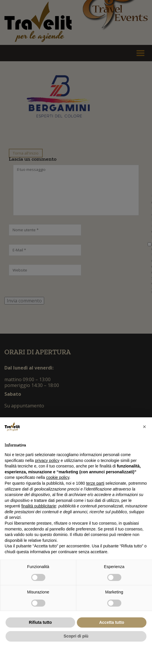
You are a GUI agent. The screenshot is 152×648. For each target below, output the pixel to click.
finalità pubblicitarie (38, 506)
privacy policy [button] (47, 460)
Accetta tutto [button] (111, 622)
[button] (144, 426)
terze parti (95, 483)
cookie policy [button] (57, 477)
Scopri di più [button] (76, 636)
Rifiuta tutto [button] (40, 622)
